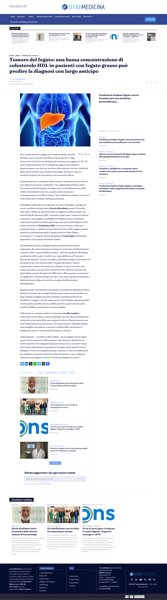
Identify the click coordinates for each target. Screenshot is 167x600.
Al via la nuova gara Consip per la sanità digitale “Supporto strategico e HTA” (96, 35)
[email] (49, 478)
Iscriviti (80, 479)
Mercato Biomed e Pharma (59, 424)
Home (11, 55)
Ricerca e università (57, 446)
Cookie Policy (74, 583)
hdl (72, 373)
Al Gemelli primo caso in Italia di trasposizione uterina (59, 34)
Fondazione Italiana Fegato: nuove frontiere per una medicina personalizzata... (119, 98)
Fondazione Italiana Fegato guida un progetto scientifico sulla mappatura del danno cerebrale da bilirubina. (122, 188)
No (131, 596)
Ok (127, 596)
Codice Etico (73, 576)
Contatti (72, 586)
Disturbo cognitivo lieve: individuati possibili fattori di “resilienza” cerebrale (133, 35)
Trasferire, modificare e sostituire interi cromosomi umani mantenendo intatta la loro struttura (121, 171)
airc (40, 373)
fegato (64, 373)
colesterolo (51, 373)
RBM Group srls (105, 573)
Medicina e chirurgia (57, 402)
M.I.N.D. (108, 589)
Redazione (21, 79)
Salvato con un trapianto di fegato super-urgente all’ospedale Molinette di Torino (122, 155)
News (17, 55)
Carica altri (55, 463)
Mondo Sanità (54, 381)
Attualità (102, 137)
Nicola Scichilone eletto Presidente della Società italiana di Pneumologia (20, 35)
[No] (164, 597)
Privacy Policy (46, 484)
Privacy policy (139, 596)
